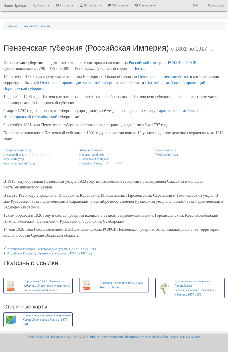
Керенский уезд (13, 159)
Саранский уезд (165, 150)
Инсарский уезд (13, 154)
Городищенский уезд (17, 150)
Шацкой (152, 82)
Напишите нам (61, 336)
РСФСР (174, 62)
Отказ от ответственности (105, 336)
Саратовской (168, 110)
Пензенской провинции (60, 82)
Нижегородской (17, 116)
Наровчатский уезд (91, 154)
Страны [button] (64, 5)
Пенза (138, 68)
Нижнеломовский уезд (94, 159)
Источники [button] (90, 5)
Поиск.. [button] (41, 5)
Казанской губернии (100, 82)
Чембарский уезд (166, 154)
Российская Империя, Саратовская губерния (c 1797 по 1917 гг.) (47, 253)
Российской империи (147, 62)
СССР (191, 62)
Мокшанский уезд (91, 150)
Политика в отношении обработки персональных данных (163, 336)
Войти (197, 5)
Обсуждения (118, 5)
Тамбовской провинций (184, 82)
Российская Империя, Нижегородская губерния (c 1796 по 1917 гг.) (49, 249)
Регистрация (216, 5)
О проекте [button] (145, 5)
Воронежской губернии (24, 88)
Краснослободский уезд (19, 163)
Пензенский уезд (90, 163)
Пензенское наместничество (163, 76)
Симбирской (46, 116)
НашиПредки (14, 5)
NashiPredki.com (38, 336)
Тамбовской (191, 110)
